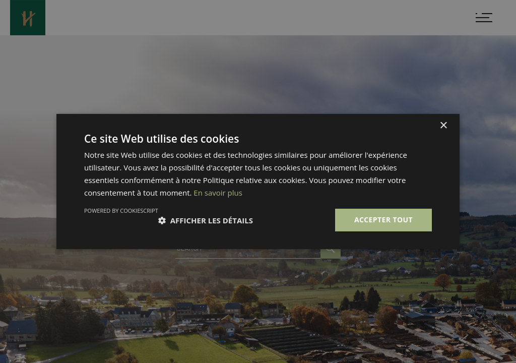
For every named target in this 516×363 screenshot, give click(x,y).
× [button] (443, 126)
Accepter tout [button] (383, 219)
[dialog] (258, 181)
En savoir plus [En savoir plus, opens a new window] (218, 193)
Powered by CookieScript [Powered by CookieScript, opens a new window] (121, 210)
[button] (205, 220)
